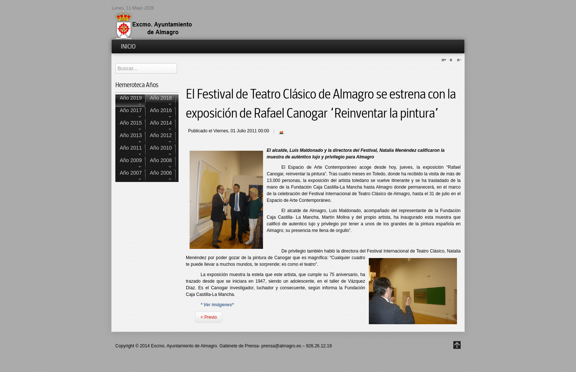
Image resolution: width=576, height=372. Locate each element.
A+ (445, 60)
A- (458, 60)
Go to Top (457, 345)
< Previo (209, 317)
